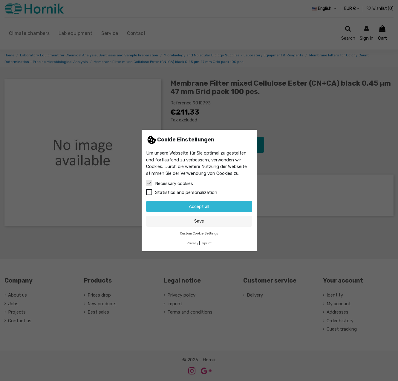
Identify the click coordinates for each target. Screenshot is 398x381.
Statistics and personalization (181, 192)
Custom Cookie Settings (199, 233)
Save (199, 221)
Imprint (206, 243)
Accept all (199, 206)
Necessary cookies (169, 183)
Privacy (192, 243)
